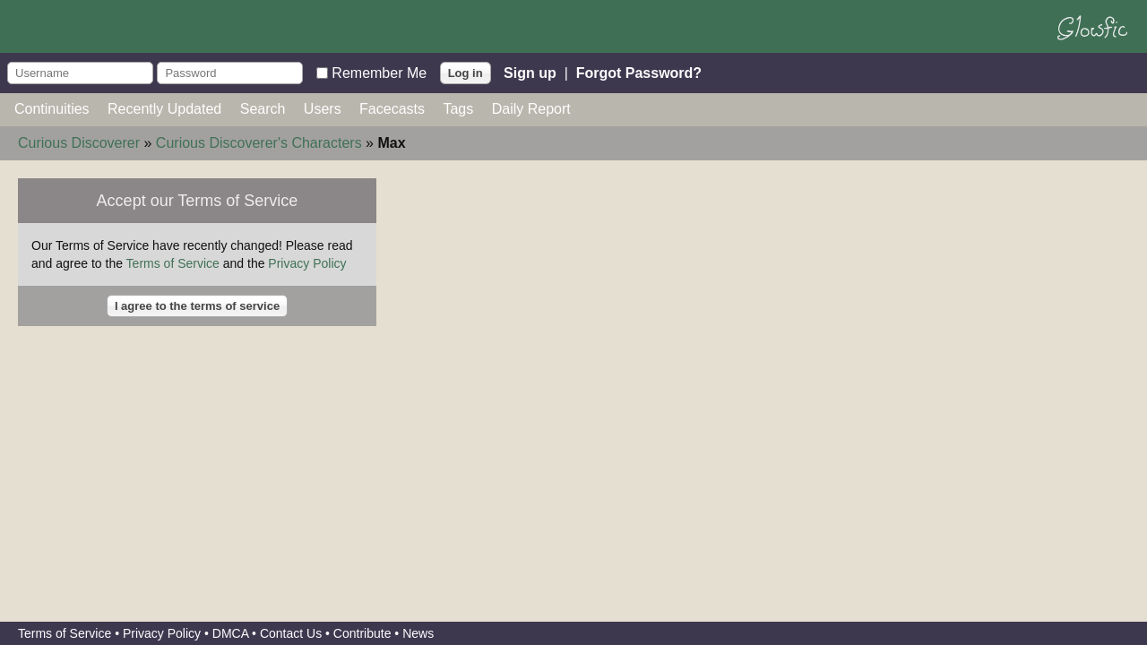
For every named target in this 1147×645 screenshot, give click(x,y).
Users (322, 108)
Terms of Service (173, 263)
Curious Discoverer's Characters (259, 142)
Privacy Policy (307, 263)
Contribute (362, 633)
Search (263, 108)
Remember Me (379, 72)
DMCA (230, 633)
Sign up (530, 72)
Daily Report (531, 108)
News (418, 633)
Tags (458, 108)
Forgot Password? (639, 72)
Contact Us (291, 633)
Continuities (52, 108)
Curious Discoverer (79, 142)
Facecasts (392, 108)
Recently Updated (164, 108)
